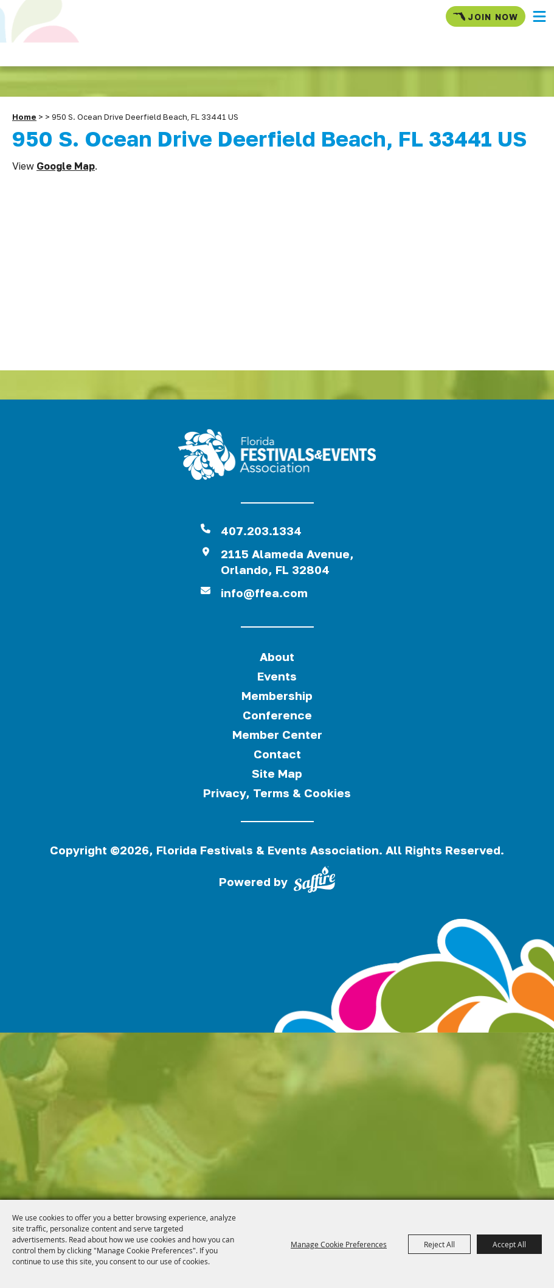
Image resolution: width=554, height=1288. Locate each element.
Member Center (277, 734)
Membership (277, 695)
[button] (539, 16)
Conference (277, 715)
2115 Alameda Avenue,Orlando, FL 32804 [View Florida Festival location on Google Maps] (287, 561)
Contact (277, 754)
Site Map (277, 773)
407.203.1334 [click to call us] (261, 531)
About (277, 656)
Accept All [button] (509, 1244)
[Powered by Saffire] (314, 882)
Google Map (65, 166)
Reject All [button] (439, 1244)
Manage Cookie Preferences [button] (339, 1244)
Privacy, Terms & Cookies (277, 793)
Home (24, 117)
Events (277, 676)
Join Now (485, 16)
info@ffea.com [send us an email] (264, 593)
